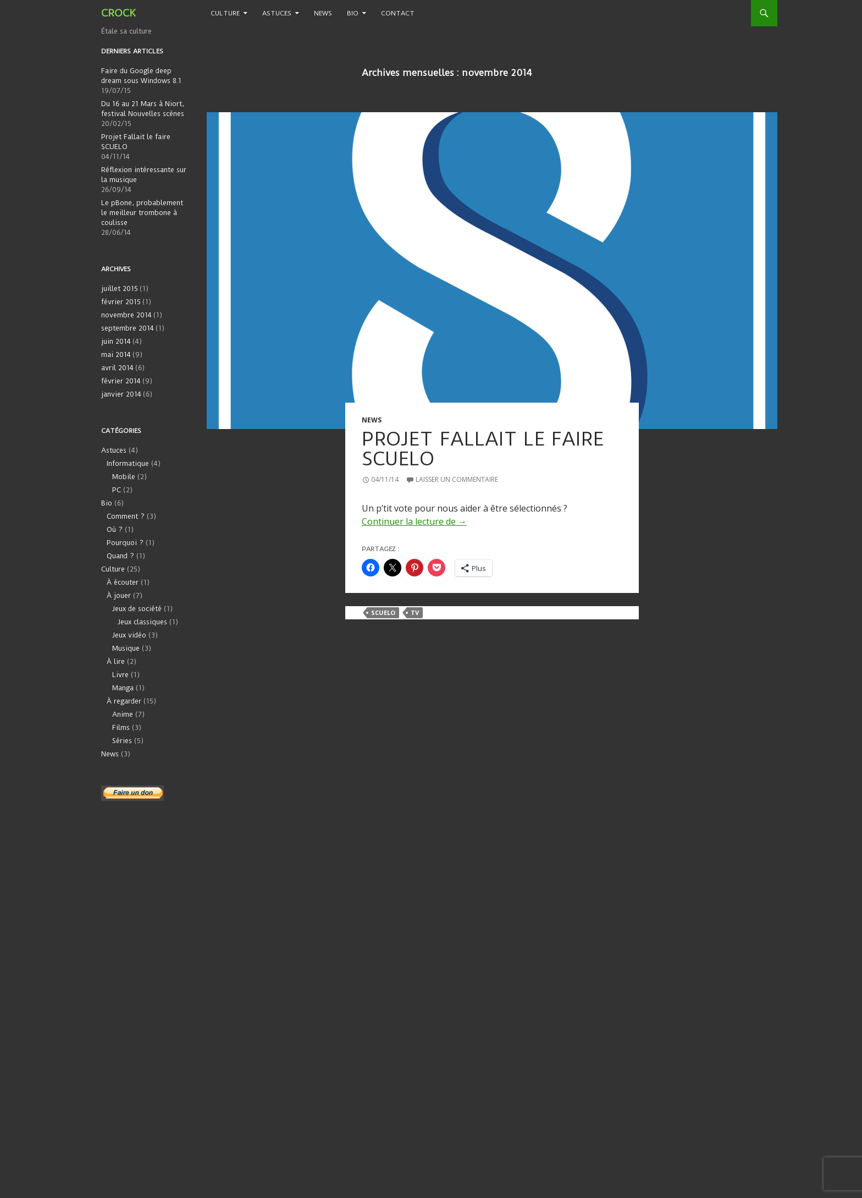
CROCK (118, 13)
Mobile (123, 476)
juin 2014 (116, 341)
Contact (398, 13)
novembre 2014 (126, 315)
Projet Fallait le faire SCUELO (483, 448)
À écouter (123, 582)
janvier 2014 (121, 394)
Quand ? (120, 556)
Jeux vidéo (129, 635)
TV (415, 612)
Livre (120, 675)
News (323, 13)
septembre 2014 (127, 328)
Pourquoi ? (125, 542)
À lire (116, 661)
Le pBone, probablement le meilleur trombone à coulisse (142, 213)
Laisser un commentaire (457, 479)
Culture (225, 13)
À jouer (119, 595)
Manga (123, 688)
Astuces (276, 13)
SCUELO (383, 612)
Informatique (128, 463)
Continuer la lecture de (414, 521)
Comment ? (126, 516)
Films (121, 727)
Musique (126, 648)
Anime (122, 714)
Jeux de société (137, 609)
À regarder (124, 701)
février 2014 (121, 381)
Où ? (115, 529)
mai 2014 (116, 354)
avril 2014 (117, 368)
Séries (122, 741)
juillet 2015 (119, 288)
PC (116, 490)
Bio (352, 13)
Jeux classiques (142, 622)
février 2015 (121, 302)
